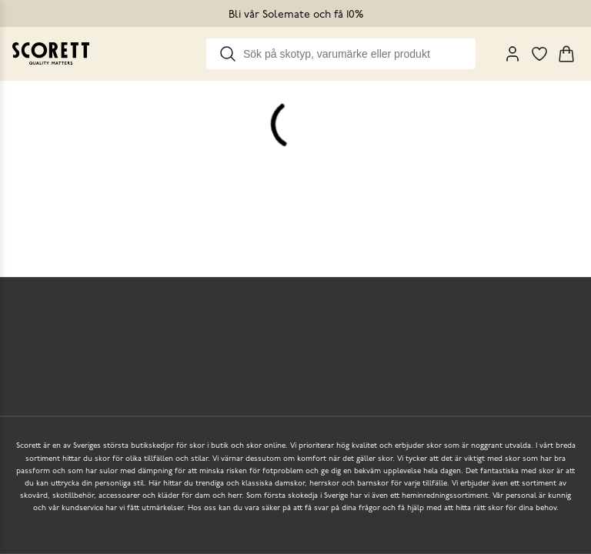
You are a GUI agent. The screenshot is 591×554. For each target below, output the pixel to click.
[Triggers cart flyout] (566, 54)
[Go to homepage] (50, 53)
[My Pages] (512, 54)
